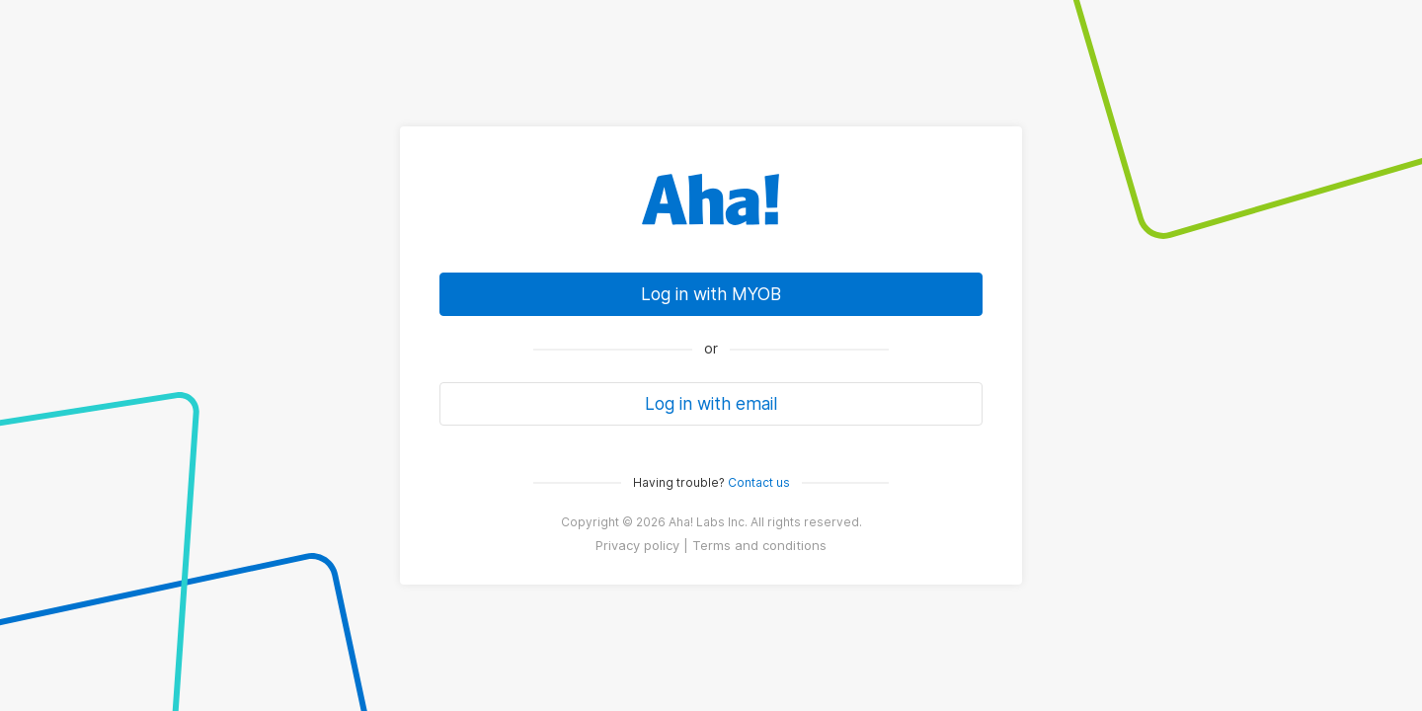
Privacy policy (637, 545)
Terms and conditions (759, 545)
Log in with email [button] (711, 403)
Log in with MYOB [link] (711, 293)
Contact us (759, 482)
